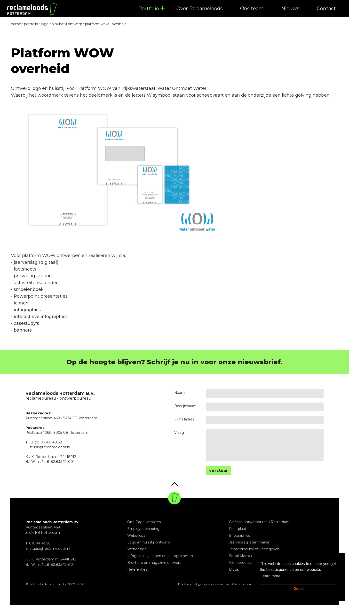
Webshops (136, 535)
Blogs (234, 569)
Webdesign (137, 549)
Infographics (239, 535)
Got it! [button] (298, 588)
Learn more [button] (270, 576)
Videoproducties (243, 562)
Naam (179, 392)
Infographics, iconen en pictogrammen (160, 556)
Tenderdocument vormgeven (254, 549)
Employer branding (143, 529)
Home (16, 24)
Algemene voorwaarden (212, 584)
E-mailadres (184, 419)
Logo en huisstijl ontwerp (148, 542)
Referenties (137, 569)
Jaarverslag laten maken (249, 542)
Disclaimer (185, 584)
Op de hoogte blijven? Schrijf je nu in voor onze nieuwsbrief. (174, 362)
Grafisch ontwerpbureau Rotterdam (259, 522)
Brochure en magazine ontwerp (154, 562)
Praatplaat (237, 529)
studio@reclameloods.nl (50, 548)
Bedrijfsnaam (185, 406)
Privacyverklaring (244, 584)
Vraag (179, 432)
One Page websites (144, 522)
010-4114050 (39, 543)
